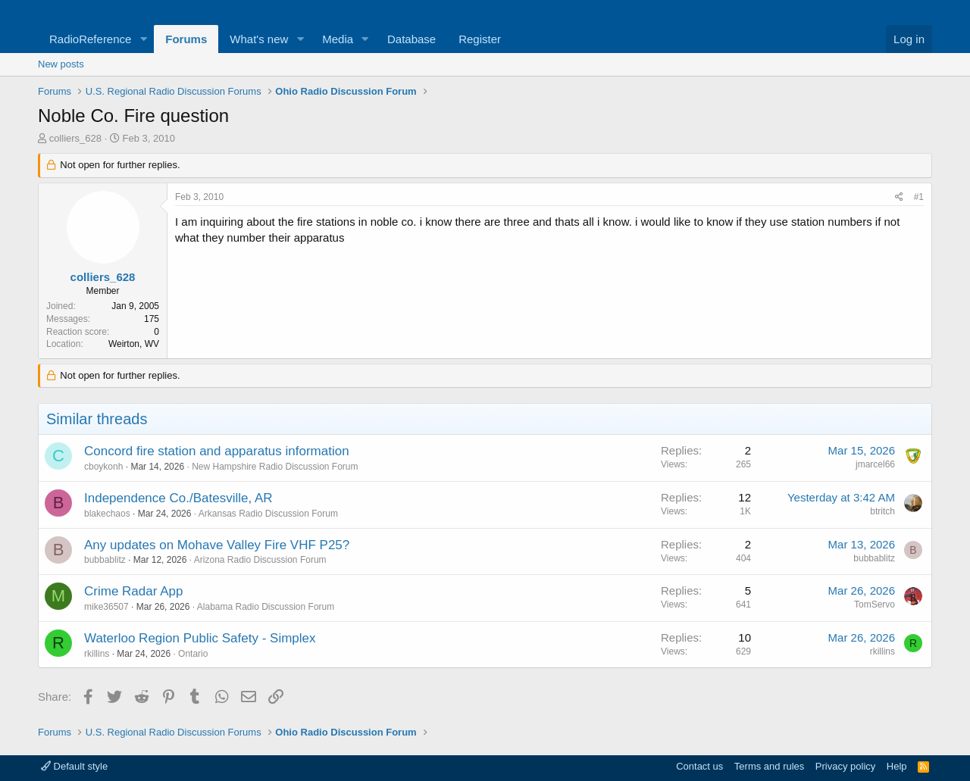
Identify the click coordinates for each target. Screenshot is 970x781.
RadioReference (90, 39)
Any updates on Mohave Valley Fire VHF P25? (216, 545)
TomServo (874, 604)
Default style (74, 766)
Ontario (193, 653)
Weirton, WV (133, 344)
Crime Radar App (133, 591)
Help (897, 766)
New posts (61, 64)
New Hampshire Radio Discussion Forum (275, 466)
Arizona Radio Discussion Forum (260, 560)
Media (337, 39)
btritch (882, 511)
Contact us (699, 766)
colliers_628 (75, 138)
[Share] (899, 197)
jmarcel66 (875, 464)
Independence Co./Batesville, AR (178, 498)
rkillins (96, 653)
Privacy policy (845, 766)
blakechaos (107, 513)
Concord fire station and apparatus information (216, 451)
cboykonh (103, 466)
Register (479, 39)
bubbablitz (105, 560)
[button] (143, 39)
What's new (259, 39)
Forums (186, 39)
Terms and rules (769, 766)
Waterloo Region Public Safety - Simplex (200, 638)
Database (411, 39)
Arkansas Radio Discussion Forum (268, 513)
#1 (919, 197)
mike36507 (106, 606)
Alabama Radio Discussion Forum (265, 606)
